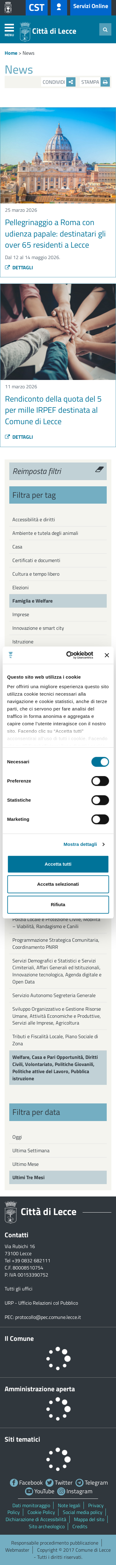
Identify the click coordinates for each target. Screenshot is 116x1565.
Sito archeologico (47, 1526)
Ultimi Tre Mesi (28, 1177)
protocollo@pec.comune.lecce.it (48, 1317)
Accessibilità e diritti (33, 519)
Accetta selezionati (58, 884)
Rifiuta (58, 904)
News (28, 53)
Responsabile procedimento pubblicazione (54, 1542)
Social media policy (82, 1512)
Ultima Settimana (30, 1150)
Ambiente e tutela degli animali (45, 533)
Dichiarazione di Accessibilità (36, 1519)
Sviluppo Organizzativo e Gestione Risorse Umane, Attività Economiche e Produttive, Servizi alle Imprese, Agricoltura (56, 1016)
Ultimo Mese (25, 1164)
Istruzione (22, 641)
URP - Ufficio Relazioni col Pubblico (41, 1303)
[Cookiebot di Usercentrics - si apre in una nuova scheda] (69, 655)
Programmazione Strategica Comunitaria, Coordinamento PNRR (55, 943)
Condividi (59, 82)
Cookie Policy (41, 1512)
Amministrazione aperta (40, 1389)
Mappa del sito (89, 1519)
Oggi (17, 1137)
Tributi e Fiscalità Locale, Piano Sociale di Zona (55, 1040)
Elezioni (20, 587)
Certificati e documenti (36, 560)
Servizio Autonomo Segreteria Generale (54, 995)
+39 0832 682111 (31, 1260)
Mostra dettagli (80, 844)
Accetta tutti (58, 864)
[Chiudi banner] (107, 655)
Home (11, 53)
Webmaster (17, 1550)
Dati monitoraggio (31, 1505)
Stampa (95, 82)
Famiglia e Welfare (32, 600)
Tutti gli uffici (18, 1288)
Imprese (20, 614)
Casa (17, 546)
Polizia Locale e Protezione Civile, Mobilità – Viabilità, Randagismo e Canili (56, 922)
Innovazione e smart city (38, 628)
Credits (79, 1526)
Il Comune (19, 1338)
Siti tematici (22, 1439)
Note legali (69, 1505)
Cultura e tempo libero (35, 574)
